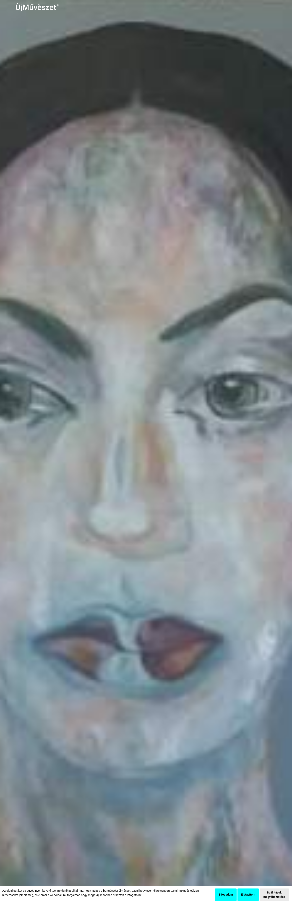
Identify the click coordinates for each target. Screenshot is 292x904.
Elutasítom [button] (248, 894)
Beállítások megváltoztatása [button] (274, 895)
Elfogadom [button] (226, 894)
